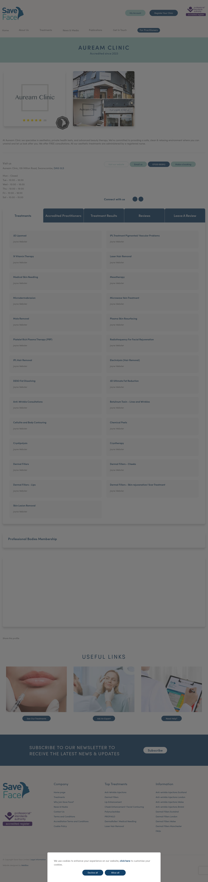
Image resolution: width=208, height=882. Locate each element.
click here (125, 860)
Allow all (115, 872)
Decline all (93, 872)
